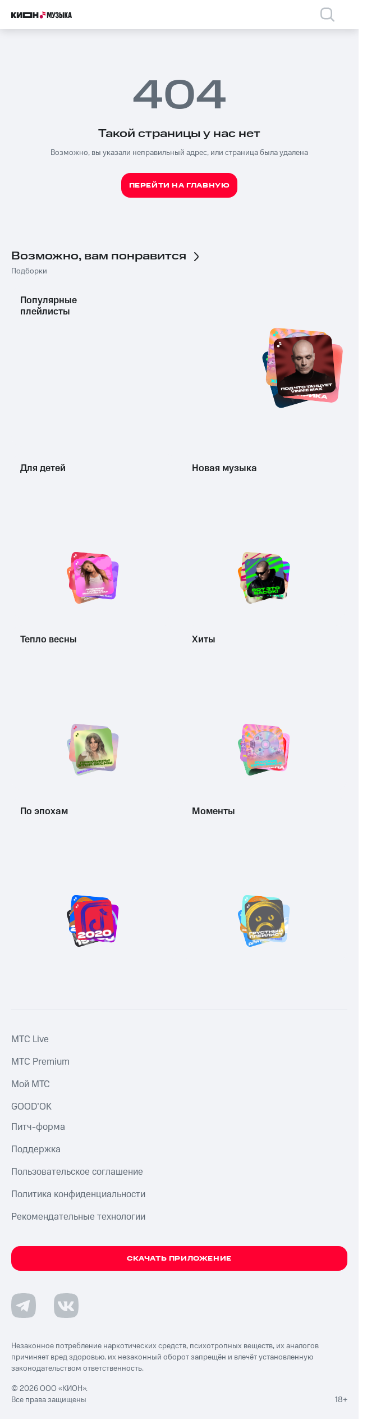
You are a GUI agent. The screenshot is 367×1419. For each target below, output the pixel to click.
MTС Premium (40, 1062)
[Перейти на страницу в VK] (66, 1305)
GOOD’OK (31, 1107)
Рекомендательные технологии (78, 1217)
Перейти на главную (179, 185)
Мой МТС (30, 1084)
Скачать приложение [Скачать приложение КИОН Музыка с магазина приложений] (179, 1258)
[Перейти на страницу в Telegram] (23, 1305)
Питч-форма (38, 1127)
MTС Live (30, 1039)
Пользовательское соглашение (77, 1172)
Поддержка (36, 1149)
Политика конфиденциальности (78, 1194)
